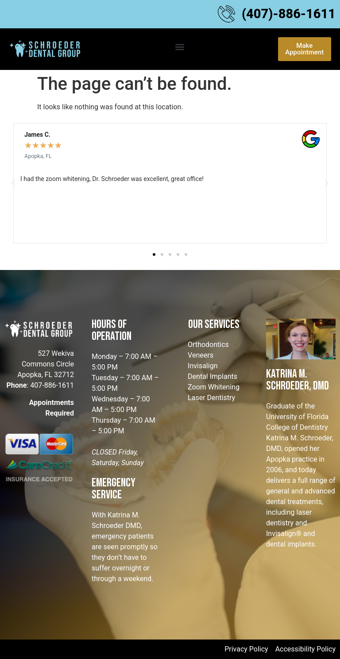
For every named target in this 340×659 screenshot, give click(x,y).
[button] (180, 46)
